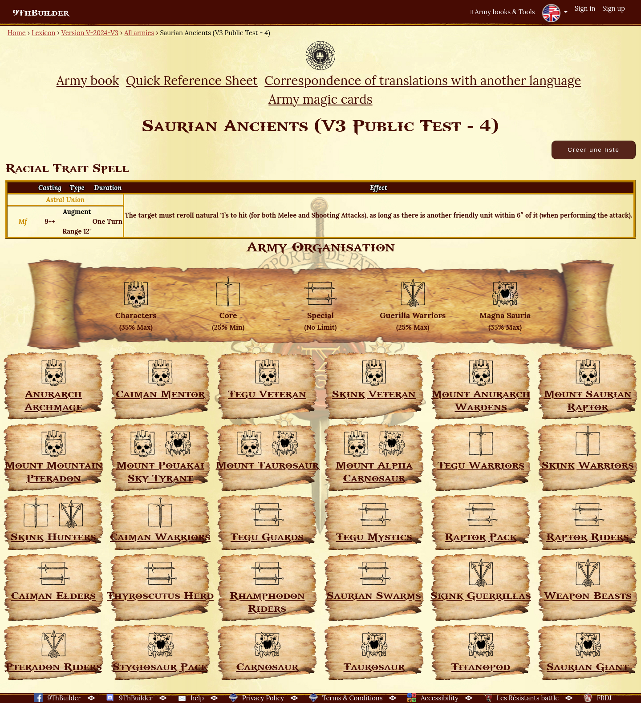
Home (17, 32)
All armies (139, 32)
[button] (554, 13)
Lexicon (43, 32)
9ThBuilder (40, 12)
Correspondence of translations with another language (422, 81)
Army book (88, 81)
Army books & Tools (503, 12)
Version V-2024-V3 (89, 32)
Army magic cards (320, 99)
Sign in (585, 8)
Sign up (613, 8)
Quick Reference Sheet (192, 81)
